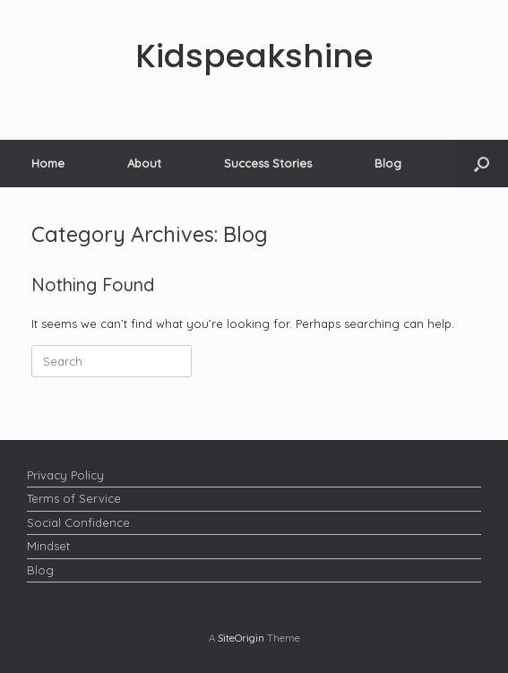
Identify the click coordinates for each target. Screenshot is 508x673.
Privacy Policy (65, 475)
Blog (388, 163)
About (144, 163)
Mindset (48, 546)
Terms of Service (74, 498)
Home (48, 163)
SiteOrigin (241, 637)
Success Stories (268, 163)
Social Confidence (78, 522)
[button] (481, 163)
